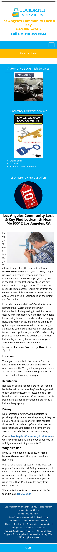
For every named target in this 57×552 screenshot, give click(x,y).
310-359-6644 (35, 33)
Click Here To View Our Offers (28, 177)
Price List (30, 531)
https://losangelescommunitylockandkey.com (28, 517)
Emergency (16, 527)
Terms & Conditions (14, 531)
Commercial (32, 524)
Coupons (29, 527)
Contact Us (41, 527)
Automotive (45, 524)
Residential (19, 524)
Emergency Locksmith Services (28, 111)
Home (23, 53)
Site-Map (41, 531)
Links (49, 531)
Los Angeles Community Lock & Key (31, 436)
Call (28, 547)
